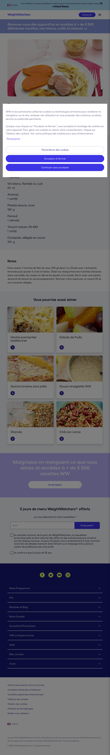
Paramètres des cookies (55, 149)
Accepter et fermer (55, 158)
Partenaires (13, 138)
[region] (55, 140)
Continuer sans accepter (55, 167)
